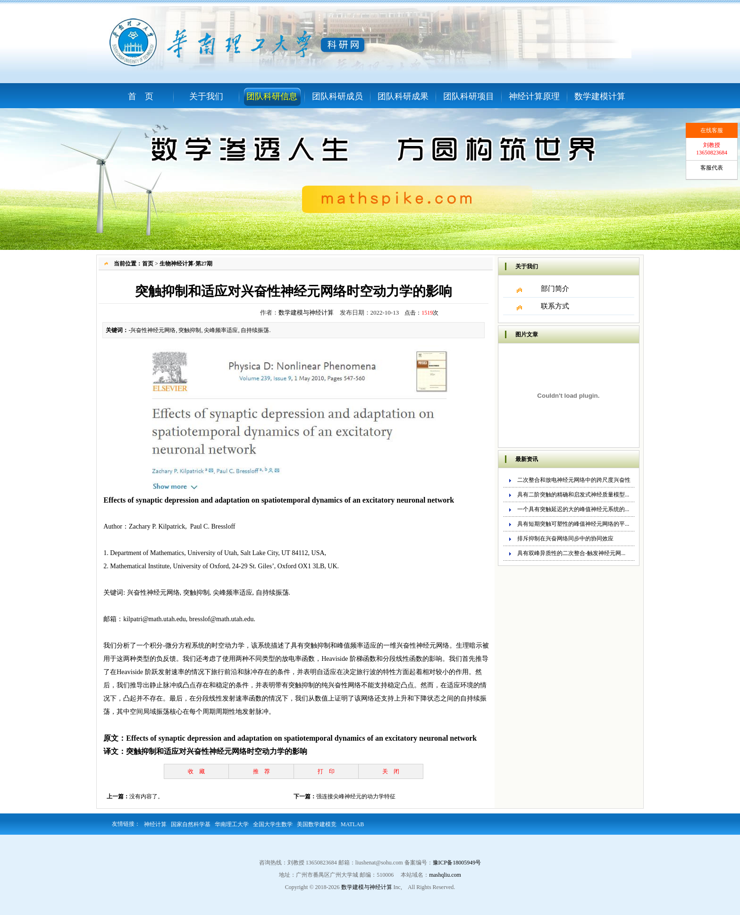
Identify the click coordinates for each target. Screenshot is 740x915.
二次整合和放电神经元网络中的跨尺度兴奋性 (574, 480)
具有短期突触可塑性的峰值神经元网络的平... (573, 524)
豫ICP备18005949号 (457, 862)
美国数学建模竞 (316, 824)
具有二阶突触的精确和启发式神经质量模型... (573, 494)
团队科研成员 (337, 96)
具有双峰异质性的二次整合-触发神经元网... (571, 553)
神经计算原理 (534, 96)
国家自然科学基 (190, 824)
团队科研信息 (271, 96)
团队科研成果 (403, 96)
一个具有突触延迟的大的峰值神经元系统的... (573, 509)
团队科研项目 (468, 96)
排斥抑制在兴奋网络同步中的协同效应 (565, 538)
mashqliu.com (445, 875)
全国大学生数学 (273, 824)
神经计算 (155, 824)
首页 (147, 263)
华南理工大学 (232, 824)
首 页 (140, 96)
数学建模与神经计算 (306, 312)
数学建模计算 (599, 96)
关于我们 (206, 96)
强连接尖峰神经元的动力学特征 (355, 796)
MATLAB (352, 824)
